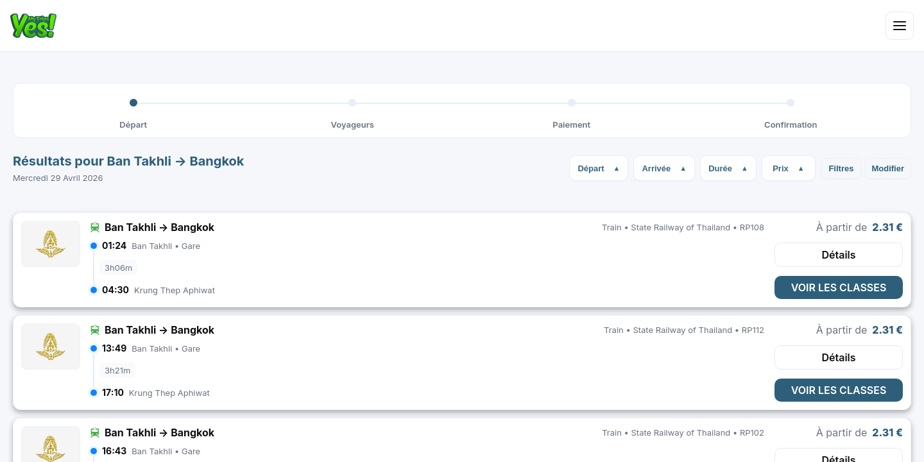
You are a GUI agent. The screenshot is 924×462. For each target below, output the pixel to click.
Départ (591, 168)
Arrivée (656, 168)
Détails (838, 254)
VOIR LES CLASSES (839, 287)
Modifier (887, 168)
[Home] (33, 26)
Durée (720, 168)
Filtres (840, 168)
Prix (781, 168)
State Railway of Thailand (680, 227)
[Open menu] (900, 26)
